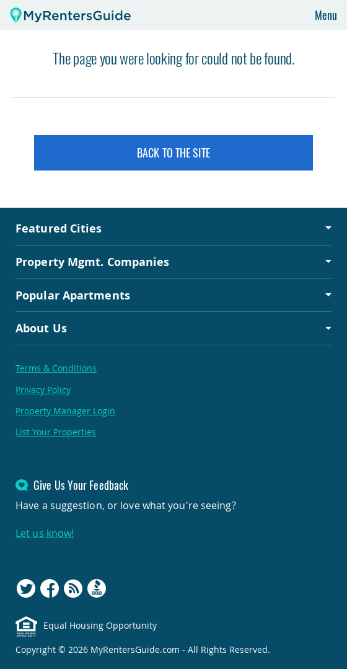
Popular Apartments (72, 295)
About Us (41, 328)
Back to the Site (173, 152)
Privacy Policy (43, 390)
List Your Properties (55, 432)
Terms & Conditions (56, 368)
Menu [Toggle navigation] (326, 15)
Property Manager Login (65, 411)
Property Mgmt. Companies (92, 261)
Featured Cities (58, 228)
